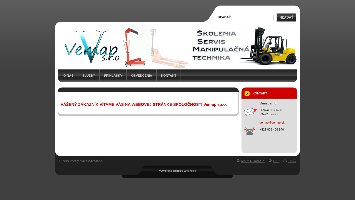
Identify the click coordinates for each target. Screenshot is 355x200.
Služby (88, 75)
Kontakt (168, 75)
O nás (68, 75)
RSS (276, 160)
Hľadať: (225, 17)
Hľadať (286, 17)
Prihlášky (113, 75)
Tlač (292, 160)
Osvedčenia (141, 75)
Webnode (190, 170)
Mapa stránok (253, 160)
